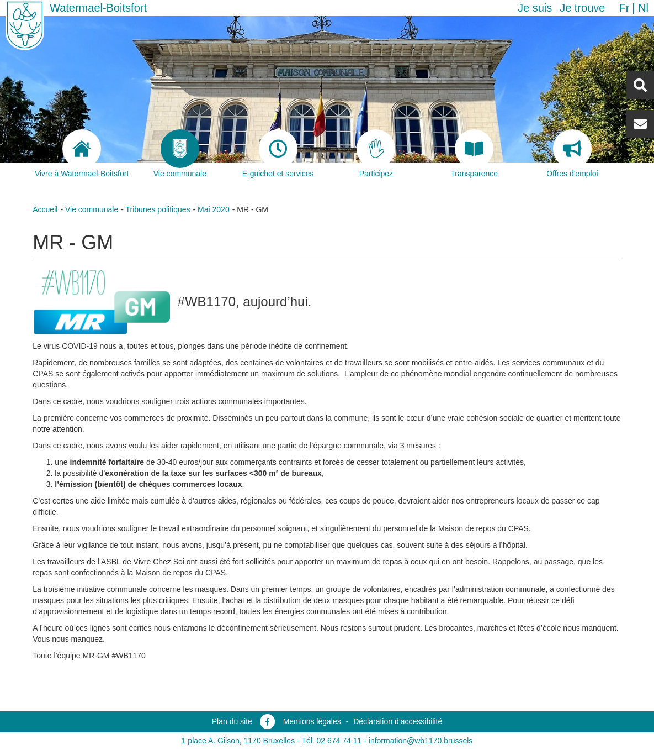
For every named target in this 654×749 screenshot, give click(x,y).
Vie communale (91, 209)
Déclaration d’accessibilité (397, 721)
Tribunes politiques (158, 209)
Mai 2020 (214, 209)
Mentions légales (312, 721)
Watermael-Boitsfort (98, 8)
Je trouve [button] (582, 8)
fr (624, 8)
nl (643, 8)
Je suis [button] (535, 8)
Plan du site (232, 721)
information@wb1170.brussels (421, 740)
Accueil (45, 209)
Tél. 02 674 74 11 (331, 740)
